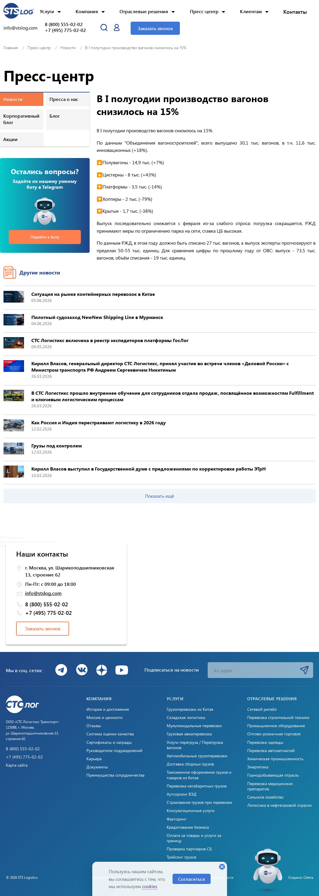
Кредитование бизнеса (188, 827)
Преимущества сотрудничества (115, 775)
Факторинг (176, 819)
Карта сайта (17, 765)
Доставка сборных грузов (190, 764)
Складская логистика (186, 717)
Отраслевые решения (144, 11)
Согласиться (191, 879)
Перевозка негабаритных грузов (196, 786)
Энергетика (257, 767)
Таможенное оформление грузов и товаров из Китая (199, 775)
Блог (55, 116)
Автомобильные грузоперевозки (197, 755)
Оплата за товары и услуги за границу (194, 838)
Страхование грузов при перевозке (199, 802)
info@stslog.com (20, 28)
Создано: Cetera (300, 877)
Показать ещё (159, 496)
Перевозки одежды (265, 742)
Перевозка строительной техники (278, 717)
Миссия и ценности (104, 717)
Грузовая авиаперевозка (189, 734)
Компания (87, 11)
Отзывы (93, 725)
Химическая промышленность (275, 758)
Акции (10, 139)
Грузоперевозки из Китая (190, 709)
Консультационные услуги (190, 810)
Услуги (47, 11)
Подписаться (304, 670)
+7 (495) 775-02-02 (65, 30)
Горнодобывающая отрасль (273, 775)
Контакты (295, 11)
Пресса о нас (64, 99)
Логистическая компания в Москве (28, 541)
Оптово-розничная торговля (274, 734)
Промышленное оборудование (276, 725)
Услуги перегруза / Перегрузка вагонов (195, 745)
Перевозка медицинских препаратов (270, 786)
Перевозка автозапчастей (271, 750)
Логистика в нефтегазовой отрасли (279, 805)
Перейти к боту (44, 237)
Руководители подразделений (114, 750)
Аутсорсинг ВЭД (182, 794)
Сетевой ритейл (262, 709)
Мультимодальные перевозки (194, 725)
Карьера (94, 758)
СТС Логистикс (11, 537)
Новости (13, 99)
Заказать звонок (155, 28)
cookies (149, 886)
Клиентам (251, 11)
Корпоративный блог (21, 119)
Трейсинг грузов (181, 857)
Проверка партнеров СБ (189, 849)
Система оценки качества (110, 734)
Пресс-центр (204, 11)
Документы (97, 767)
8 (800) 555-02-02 (64, 24)
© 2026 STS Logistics (21, 877)
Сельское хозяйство (265, 797)
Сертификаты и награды (109, 742)
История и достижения (107, 709)
